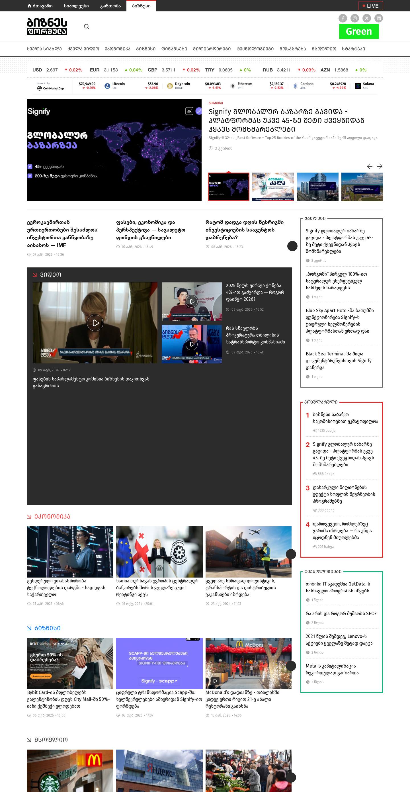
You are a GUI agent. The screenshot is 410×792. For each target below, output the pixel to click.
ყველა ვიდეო (83, 49)
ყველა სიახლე (44, 49)
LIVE (373, 6)
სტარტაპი (353, 49)
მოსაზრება (293, 49)
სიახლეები (76, 5)
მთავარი (43, 5)
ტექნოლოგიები (255, 49)
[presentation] (370, 166)
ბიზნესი (141, 5)
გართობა (110, 5)
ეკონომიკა (117, 49)
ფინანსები (174, 49)
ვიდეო (51, 275)
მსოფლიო (324, 49)
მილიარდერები (212, 49)
